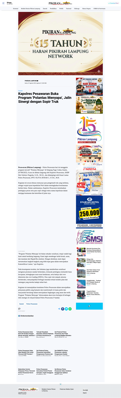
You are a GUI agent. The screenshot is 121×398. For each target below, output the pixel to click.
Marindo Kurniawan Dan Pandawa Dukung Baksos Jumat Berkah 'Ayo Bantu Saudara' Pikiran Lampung (94, 250)
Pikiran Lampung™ (22, 394)
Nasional (69, 8)
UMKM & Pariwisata (101, 8)
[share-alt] (58, 309)
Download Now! (114, 3)
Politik (61, 8)
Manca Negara (87, 8)
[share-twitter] (66, 309)
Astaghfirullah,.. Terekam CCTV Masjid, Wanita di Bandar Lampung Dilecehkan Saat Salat (93, 282)
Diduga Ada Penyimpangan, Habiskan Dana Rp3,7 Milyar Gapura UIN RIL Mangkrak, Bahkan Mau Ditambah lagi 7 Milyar (94, 260)
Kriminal (14, 8)
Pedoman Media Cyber (67, 389)
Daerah (44, 8)
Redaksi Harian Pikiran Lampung (29, 8)
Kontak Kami (84, 390)
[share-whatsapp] (70, 309)
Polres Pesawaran (31, 304)
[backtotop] (60, 384)
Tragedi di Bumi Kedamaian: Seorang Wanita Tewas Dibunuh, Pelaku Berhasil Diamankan (94, 293)
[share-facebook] (62, 309)
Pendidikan (53, 8)
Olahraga (77, 8)
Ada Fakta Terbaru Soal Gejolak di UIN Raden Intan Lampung (94, 271)
